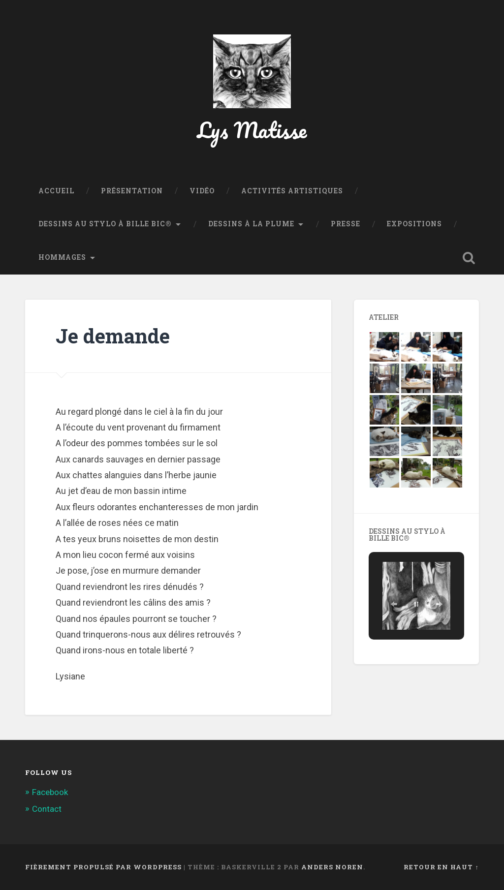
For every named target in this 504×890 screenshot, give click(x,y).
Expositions (414, 223)
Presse (345, 223)
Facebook (50, 792)
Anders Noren (332, 867)
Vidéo (202, 190)
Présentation (132, 190)
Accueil (56, 190)
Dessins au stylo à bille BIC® (105, 223)
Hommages (62, 257)
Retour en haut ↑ (441, 867)
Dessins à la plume (251, 223)
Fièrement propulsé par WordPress (103, 867)
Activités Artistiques (292, 190)
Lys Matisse (252, 129)
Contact (47, 809)
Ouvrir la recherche (469, 258)
